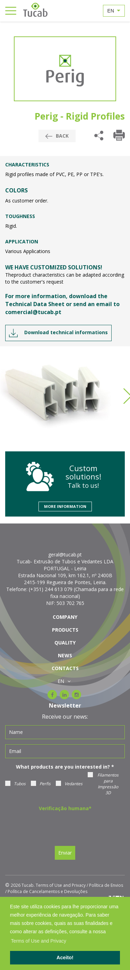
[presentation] (63, 827)
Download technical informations (58, 333)
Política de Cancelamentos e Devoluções (47, 891)
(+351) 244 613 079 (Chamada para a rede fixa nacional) (76, 592)
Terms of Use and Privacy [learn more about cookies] (39, 941)
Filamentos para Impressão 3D (103, 784)
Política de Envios (106, 885)
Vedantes (69, 784)
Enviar (65, 852)
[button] (108, 932)
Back (57, 135)
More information (65, 506)
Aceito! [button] (65, 957)
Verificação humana (65, 808)
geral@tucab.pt (65, 554)
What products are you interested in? (65, 766)
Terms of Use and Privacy (61, 885)
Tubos (15, 784)
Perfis (41, 784)
